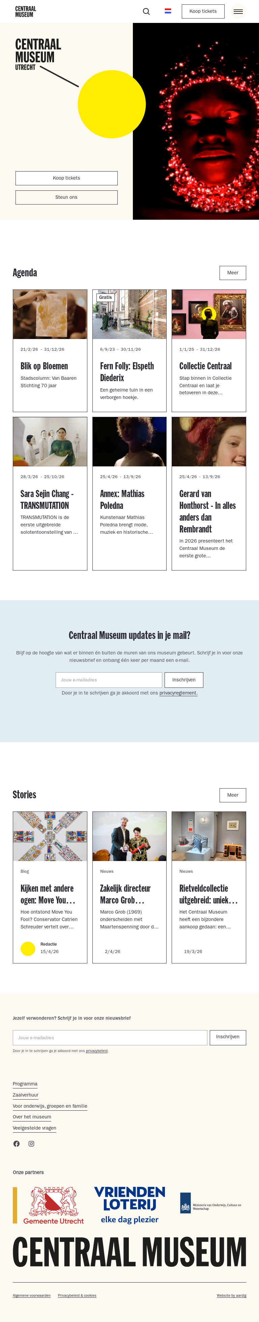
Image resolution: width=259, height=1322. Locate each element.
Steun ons (66, 198)
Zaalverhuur (25, 1095)
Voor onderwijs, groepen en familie (50, 1106)
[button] (168, 11)
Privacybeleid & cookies (77, 1296)
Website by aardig (231, 1296)
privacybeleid (97, 1051)
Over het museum (32, 1117)
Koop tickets (203, 11)
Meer (232, 273)
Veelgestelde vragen (34, 1128)
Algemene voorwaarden (32, 1296)
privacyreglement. (179, 693)
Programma (25, 1084)
